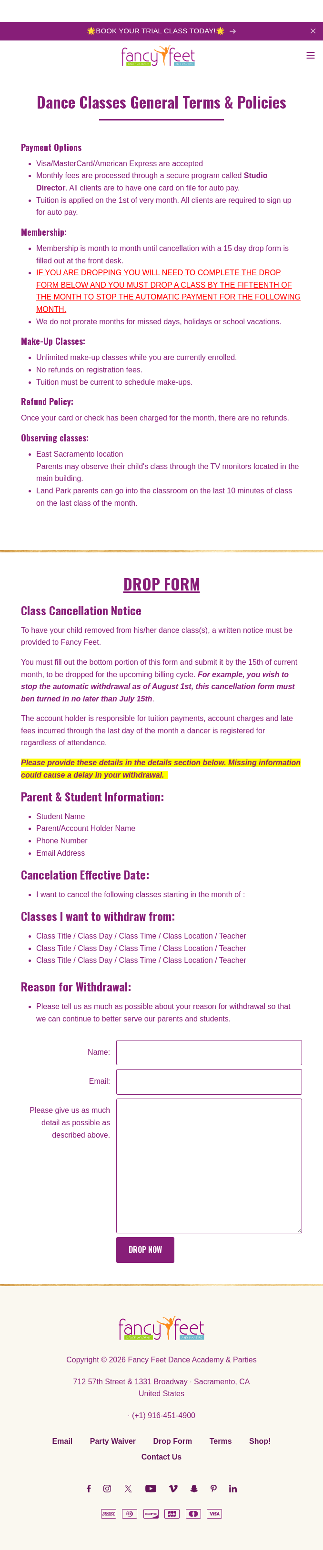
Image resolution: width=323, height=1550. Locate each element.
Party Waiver (113, 1441)
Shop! (260, 1441)
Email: (99, 1081)
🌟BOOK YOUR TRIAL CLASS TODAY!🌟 (161, 31)
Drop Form (172, 1441)
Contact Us (161, 1457)
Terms (221, 1441)
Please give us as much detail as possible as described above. (70, 1122)
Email (62, 1441)
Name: (99, 1052)
